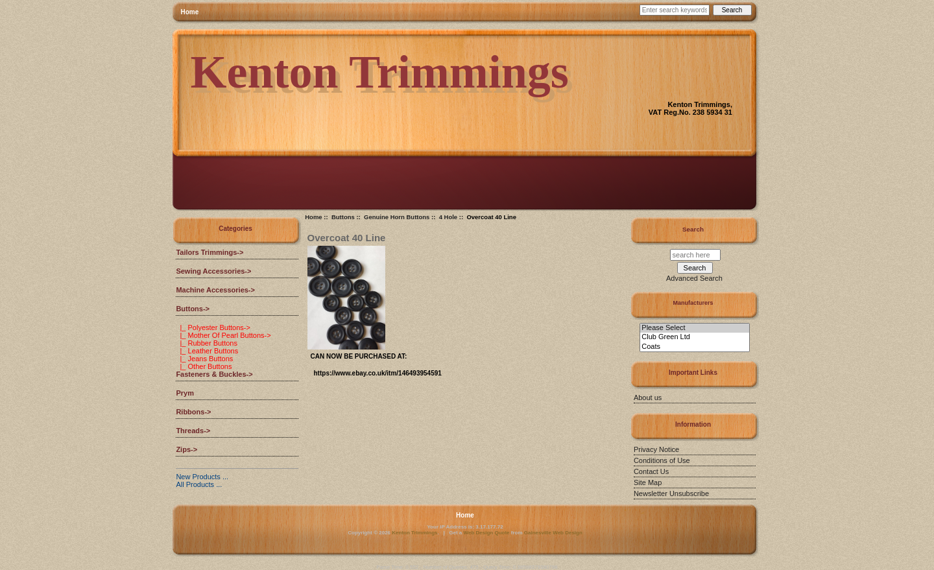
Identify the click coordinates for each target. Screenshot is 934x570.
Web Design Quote (487, 533)
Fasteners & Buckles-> (214, 374)
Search (693, 229)
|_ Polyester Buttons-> (213, 327)
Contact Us (651, 471)
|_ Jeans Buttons (204, 358)
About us (648, 397)
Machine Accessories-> (215, 290)
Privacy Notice (656, 449)
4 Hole (448, 216)
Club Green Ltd (694, 337)
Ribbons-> (193, 412)
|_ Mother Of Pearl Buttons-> (223, 335)
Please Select (694, 328)
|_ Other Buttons (204, 366)
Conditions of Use (662, 460)
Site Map (648, 482)
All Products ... (199, 484)
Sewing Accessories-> (213, 271)
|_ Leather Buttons (207, 351)
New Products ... (202, 477)
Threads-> (193, 430)
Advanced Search (694, 278)
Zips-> (186, 449)
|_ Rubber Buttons (206, 343)
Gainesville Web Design (553, 533)
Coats (694, 346)
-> (193, 309)
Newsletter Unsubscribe (671, 493)
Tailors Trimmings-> (209, 252)
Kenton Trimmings (414, 533)
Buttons (343, 216)
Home (190, 12)
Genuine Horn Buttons (396, 216)
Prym (185, 393)
